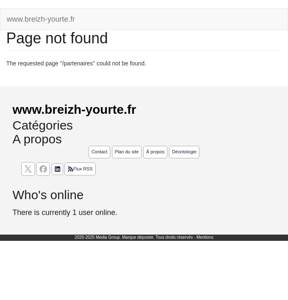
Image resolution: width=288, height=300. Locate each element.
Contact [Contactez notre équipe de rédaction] (99, 151)
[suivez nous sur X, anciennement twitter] (28, 169)
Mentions (205, 237)
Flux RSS (79, 169)
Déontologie (184, 151)
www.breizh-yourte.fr (41, 19)
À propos (155, 151)
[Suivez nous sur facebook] (43, 169)
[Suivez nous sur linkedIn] (57, 169)
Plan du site (127, 151)
